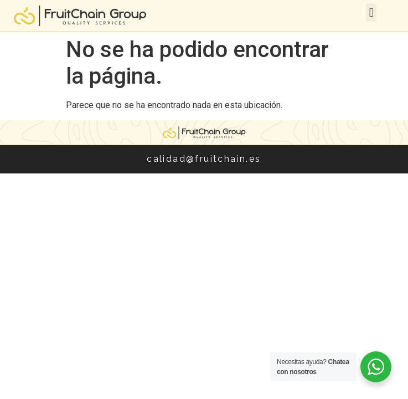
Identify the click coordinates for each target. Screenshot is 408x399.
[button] (371, 12)
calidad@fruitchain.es (204, 159)
